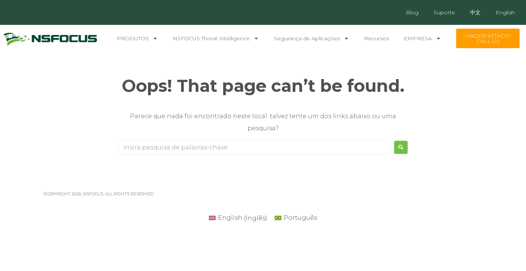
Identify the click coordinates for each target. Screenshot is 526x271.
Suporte (444, 12)
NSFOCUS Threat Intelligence (216, 38)
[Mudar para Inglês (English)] (238, 218)
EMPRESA (422, 38)
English (505, 12)
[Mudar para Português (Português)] (296, 218)
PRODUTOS (137, 38)
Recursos (376, 38)
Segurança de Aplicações (311, 38)
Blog (412, 12)
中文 (475, 12)
